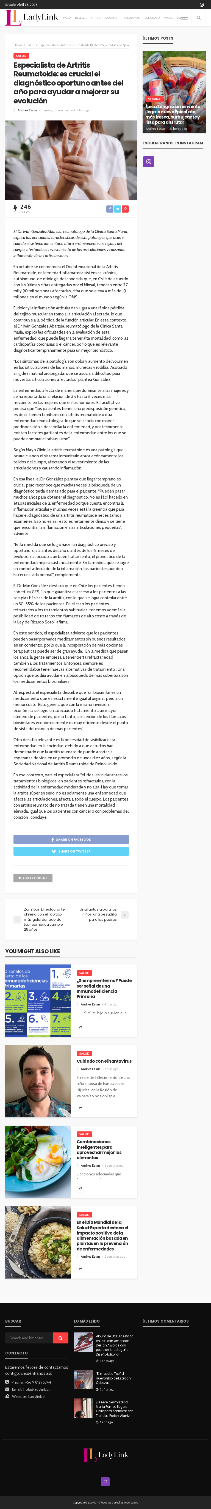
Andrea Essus (27, 110)
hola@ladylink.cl (36, 1389)
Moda (67, 17)
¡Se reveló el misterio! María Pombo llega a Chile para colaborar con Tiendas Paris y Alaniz (115, 1409)
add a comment (33, 878)
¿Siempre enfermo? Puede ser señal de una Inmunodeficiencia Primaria (104, 988)
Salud (21, 55)
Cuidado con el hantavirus (104, 1061)
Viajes (168, 17)
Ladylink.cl (36, 1396)
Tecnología (151, 17)
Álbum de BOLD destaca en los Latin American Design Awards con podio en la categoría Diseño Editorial (115, 1345)
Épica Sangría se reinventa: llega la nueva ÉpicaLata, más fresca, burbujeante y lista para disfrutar (173, 114)
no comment (66, 110)
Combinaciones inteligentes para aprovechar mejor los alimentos (99, 1149)
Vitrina (95, 17)
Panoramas (131, 17)
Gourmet (112, 17)
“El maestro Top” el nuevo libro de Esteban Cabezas (113, 1378)
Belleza (81, 17)
